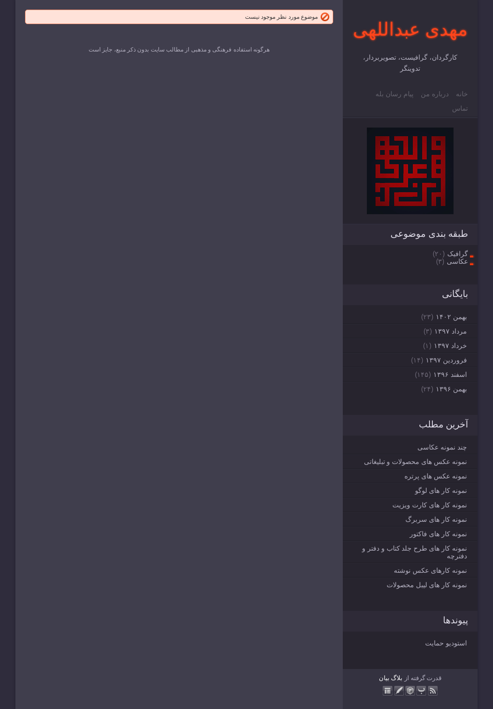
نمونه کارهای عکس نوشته (430, 570)
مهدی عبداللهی (410, 29)
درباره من (435, 94)
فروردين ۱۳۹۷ (446, 360)
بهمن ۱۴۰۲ (451, 317)
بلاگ (396, 678)
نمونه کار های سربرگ (436, 519)
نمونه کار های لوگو (441, 490)
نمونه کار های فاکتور (438, 534)
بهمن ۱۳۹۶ (451, 389)
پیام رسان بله (395, 94)
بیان (384, 678)
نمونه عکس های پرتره (435, 476)
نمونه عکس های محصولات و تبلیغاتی (415, 461)
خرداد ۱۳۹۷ (450, 345)
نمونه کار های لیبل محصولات (427, 585)
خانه (462, 94)
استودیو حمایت (446, 643)
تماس (460, 108)
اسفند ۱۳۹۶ (450, 374)
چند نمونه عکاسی (442, 447)
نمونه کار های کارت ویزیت (429, 505)
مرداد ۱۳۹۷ (450, 331)
